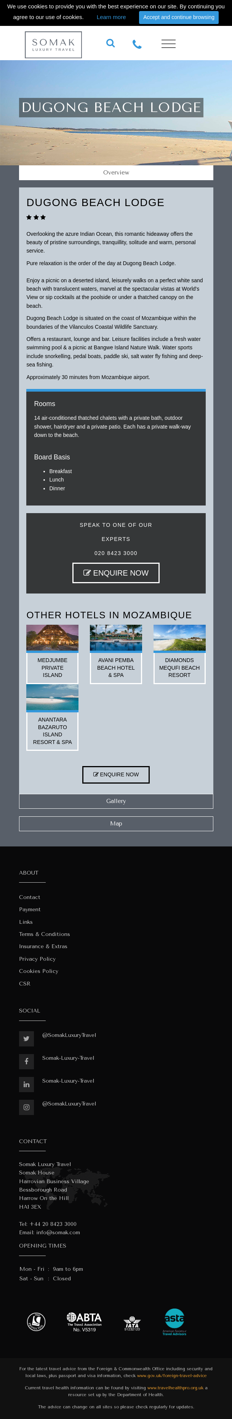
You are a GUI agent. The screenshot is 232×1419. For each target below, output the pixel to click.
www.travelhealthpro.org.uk (175, 1387)
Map (116, 823)
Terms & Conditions (44, 934)
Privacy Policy (37, 959)
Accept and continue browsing (178, 17)
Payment (30, 909)
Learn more (111, 17)
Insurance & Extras (43, 946)
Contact (29, 897)
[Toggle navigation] (168, 44)
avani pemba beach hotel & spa (116, 667)
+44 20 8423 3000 (53, 1224)
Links (26, 922)
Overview (116, 172)
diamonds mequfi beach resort (179, 667)
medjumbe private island (53, 667)
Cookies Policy (38, 971)
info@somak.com (58, 1232)
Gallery (116, 801)
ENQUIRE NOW (116, 573)
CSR (24, 984)
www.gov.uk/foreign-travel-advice (172, 1375)
